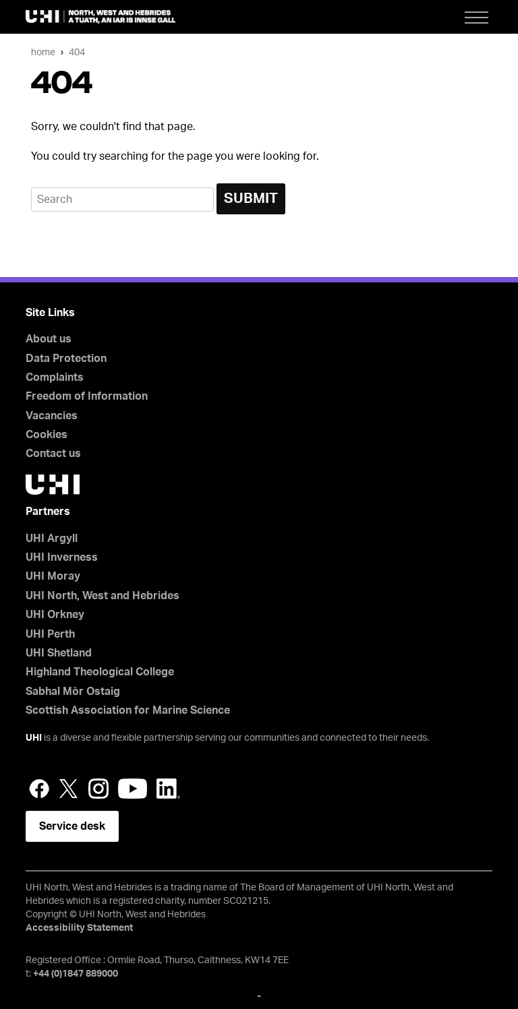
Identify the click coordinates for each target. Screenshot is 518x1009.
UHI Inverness (62, 557)
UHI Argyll (52, 538)
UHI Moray (53, 576)
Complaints (55, 377)
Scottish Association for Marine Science (128, 710)
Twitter (69, 788)
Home (43, 52)
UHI (34, 738)
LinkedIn (168, 788)
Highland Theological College (100, 672)
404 (77, 52)
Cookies (46, 434)
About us (48, 339)
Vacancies (52, 415)
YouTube (132, 788)
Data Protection (66, 358)
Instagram (98, 788)
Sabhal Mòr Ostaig (73, 691)
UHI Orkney (55, 614)
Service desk (72, 826)
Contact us (53, 453)
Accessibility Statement (79, 928)
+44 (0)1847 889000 (75, 974)
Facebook (39, 788)
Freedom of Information (87, 396)
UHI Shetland (59, 653)
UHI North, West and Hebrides (102, 595)
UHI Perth (50, 634)
